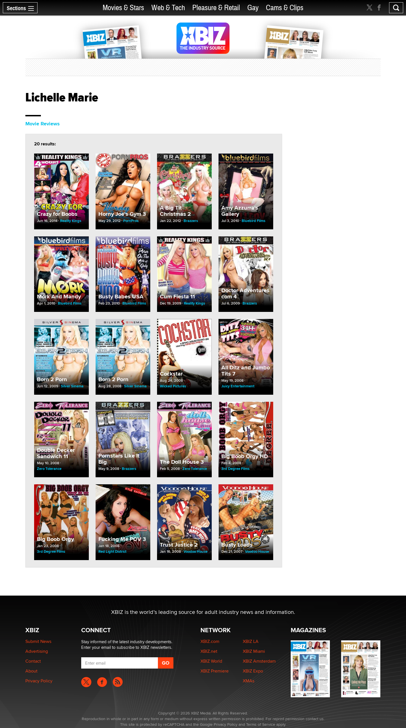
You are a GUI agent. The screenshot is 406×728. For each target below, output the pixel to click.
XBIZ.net (208, 651)
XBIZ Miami (254, 651)
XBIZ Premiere (214, 671)
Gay (253, 8)
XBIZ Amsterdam (259, 661)
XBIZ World (211, 661)
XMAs (248, 681)
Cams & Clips (284, 8)
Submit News (38, 641)
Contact (33, 661)
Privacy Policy (38, 681)
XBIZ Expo (253, 671)
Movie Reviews (42, 123)
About (31, 671)
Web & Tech (168, 8)
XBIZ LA (251, 641)
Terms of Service (260, 724)
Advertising (36, 651)
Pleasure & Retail (216, 8)
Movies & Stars (123, 8)
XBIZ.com (209, 641)
